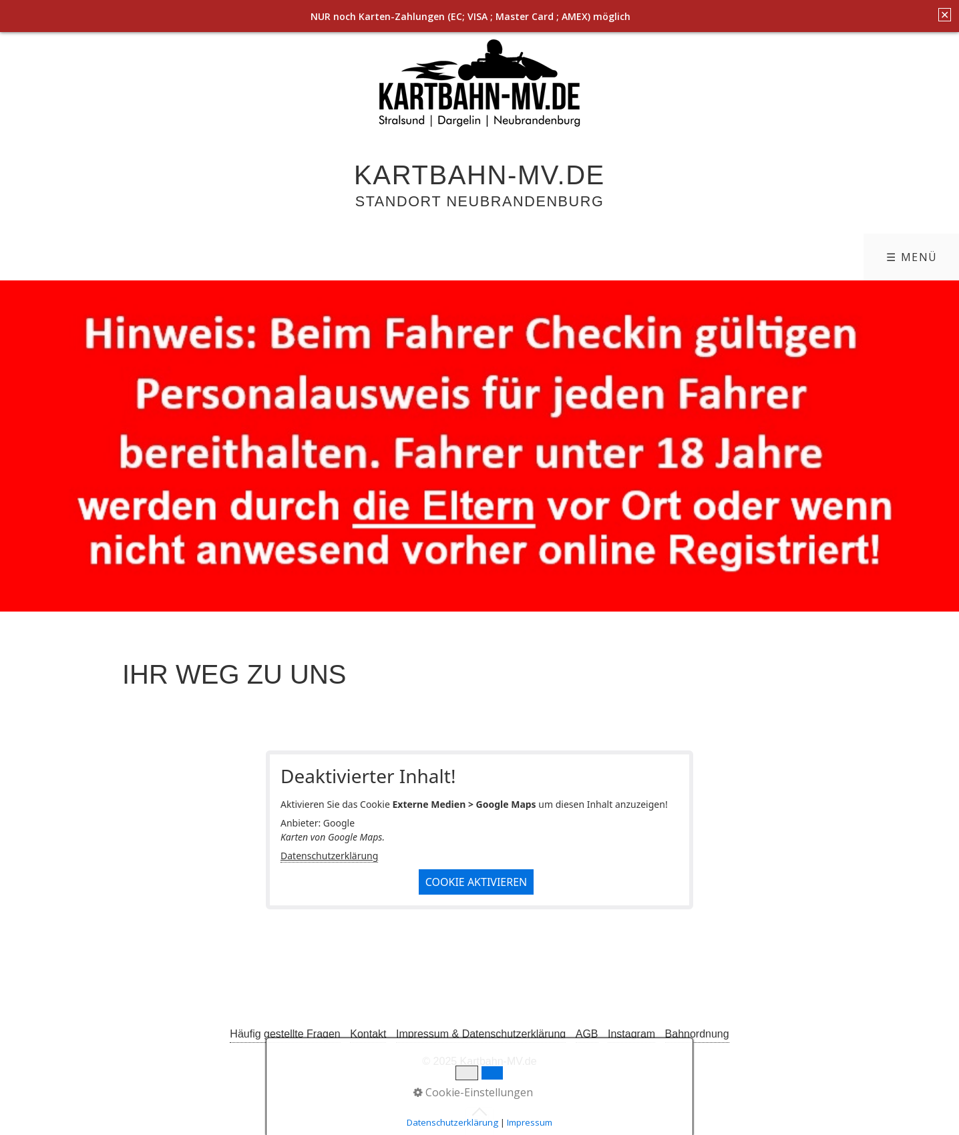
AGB (587, 1034)
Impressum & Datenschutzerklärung (481, 1034)
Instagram (631, 1034)
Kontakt (368, 1034)
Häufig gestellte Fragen (285, 1034)
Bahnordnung (697, 1034)
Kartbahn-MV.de (479, 175)
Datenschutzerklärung (329, 855)
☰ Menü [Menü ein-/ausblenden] (912, 257)
